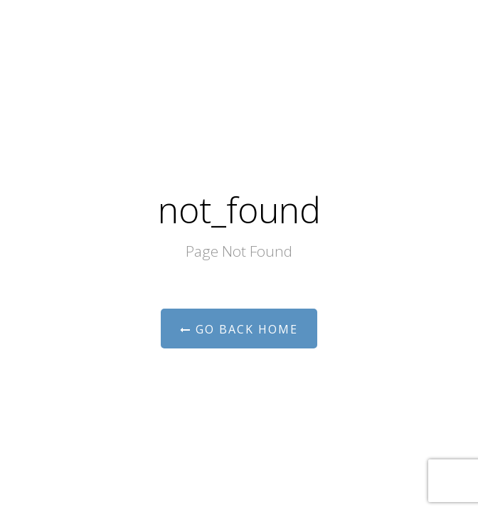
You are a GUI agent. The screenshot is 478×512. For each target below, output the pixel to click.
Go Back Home (239, 329)
